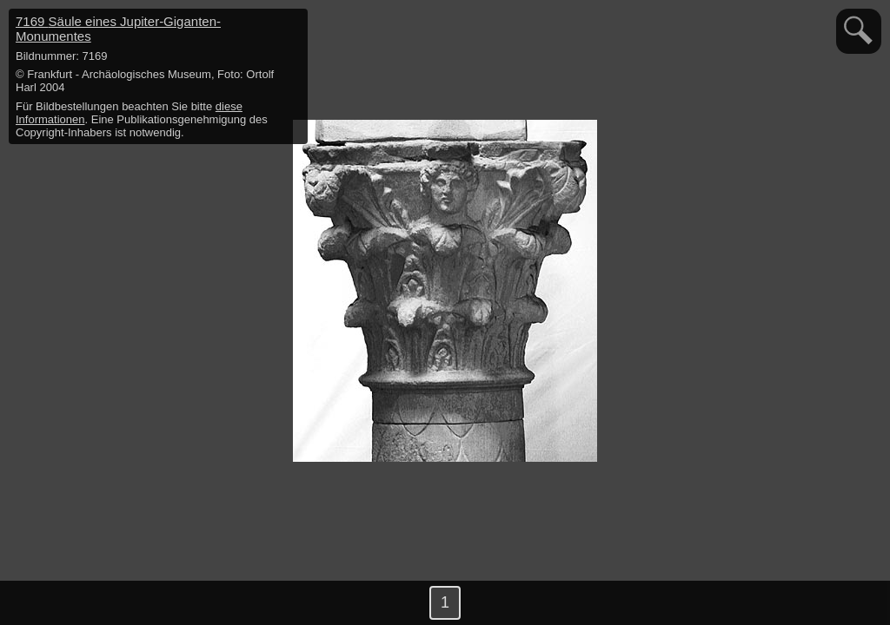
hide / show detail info (292, 24)
